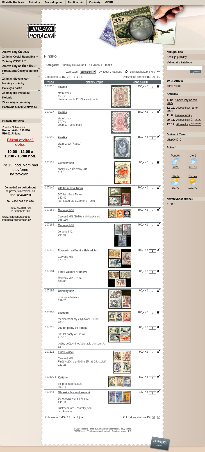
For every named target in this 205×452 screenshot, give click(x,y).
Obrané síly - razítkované (74, 392)
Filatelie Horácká (13, 2)
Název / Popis (94, 82)
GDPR (109, 2)
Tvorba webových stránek (99, 431)
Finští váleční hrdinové (72, 271)
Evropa (95, 65)
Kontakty (94, 2)
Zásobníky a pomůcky (16, 102)
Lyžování (63, 312)
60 (158, 76)
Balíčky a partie (12, 88)
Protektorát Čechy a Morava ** (20, 72)
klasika (62, 86)
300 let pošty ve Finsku (72, 327)
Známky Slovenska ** (16, 78)
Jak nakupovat (54, 2)
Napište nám (76, 2)
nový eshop (126, 429)
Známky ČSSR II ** (14, 61)
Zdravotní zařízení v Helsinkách (78, 250)
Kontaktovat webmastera (108, 429)
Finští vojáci (65, 352)
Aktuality (34, 2)
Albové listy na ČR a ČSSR (19, 66)
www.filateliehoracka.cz (16, 216)
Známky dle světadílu (74, 65)
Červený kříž (66, 162)
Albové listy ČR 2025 (15, 52)
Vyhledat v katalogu (110, 71)
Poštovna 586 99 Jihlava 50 (19, 107)
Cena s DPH (140, 82)
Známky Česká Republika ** (20, 56)
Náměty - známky (13, 83)
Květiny (63, 377)
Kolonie (7, 97)
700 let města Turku (70, 188)
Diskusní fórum (176, 134)
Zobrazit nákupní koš (142, 71)
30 (153, 76)
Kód (50, 82)
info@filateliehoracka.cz (16, 220)
